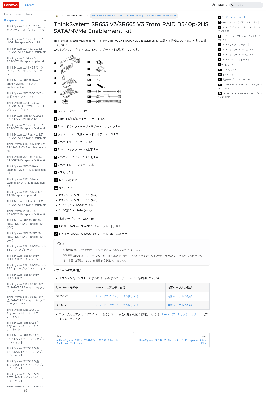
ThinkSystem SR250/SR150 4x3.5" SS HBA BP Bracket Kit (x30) (25, 224)
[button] (219, 5)
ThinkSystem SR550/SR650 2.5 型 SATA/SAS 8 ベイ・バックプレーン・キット (26, 300)
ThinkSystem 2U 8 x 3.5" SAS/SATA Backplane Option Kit (26, 213)
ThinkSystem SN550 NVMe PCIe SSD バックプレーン (27, 248)
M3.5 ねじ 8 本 (227, 69)
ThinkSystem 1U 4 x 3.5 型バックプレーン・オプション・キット (26, 71)
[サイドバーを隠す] (25, 390)
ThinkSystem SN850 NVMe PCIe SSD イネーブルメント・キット (27, 267)
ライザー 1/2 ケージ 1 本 (232, 17)
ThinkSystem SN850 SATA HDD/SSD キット (23, 276)
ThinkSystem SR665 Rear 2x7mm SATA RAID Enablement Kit (26, 182)
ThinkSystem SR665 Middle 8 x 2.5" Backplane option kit (26, 194)
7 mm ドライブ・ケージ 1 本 (234, 44)
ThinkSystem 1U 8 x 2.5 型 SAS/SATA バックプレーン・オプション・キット (26, 106)
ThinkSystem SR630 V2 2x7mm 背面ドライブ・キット (26, 95)
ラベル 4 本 (226, 74)
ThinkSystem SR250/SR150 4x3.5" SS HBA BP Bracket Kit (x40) (25, 237)
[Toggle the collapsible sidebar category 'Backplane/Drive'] (45, 20)
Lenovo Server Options (18, 14)
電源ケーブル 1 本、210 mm (234, 79)
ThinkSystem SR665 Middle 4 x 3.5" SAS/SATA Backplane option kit (27, 147)
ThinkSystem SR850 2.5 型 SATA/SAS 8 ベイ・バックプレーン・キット (25, 339)
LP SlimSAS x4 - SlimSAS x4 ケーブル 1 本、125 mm (240, 86)
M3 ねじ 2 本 (226, 64)
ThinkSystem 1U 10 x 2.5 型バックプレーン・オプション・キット (26, 30)
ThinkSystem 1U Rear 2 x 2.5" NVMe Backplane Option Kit (25, 41)
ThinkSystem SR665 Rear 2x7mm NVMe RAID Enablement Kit (26, 170)
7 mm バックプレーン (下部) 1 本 (236, 54)
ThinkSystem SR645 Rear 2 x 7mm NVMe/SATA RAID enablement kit (25, 84)
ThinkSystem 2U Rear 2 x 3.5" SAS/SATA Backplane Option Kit (26, 127)
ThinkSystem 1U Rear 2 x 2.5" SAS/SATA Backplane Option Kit (26, 50)
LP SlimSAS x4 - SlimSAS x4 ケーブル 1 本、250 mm (240, 95)
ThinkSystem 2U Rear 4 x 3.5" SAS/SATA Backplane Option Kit (26, 158)
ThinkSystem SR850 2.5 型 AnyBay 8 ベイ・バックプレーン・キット (25, 326)
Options (29, 5)
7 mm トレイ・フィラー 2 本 (234, 59)
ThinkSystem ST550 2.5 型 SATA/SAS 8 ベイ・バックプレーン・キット (25, 364)
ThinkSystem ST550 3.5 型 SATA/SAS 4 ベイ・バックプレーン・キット (25, 377)
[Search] (246, 5)
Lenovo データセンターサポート (182, 314)
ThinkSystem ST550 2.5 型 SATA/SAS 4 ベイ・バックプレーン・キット (25, 352)
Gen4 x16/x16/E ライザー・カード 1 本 (239, 22)
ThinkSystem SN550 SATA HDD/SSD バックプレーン (23, 257)
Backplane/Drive (14, 20)
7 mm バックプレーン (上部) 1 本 (236, 49)
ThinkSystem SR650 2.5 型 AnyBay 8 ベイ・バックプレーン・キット (25, 313)
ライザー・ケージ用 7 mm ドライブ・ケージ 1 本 (239, 38)
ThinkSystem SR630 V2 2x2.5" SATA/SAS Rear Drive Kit (25, 117)
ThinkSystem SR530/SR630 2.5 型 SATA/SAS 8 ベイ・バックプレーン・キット (26, 287)
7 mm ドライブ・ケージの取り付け (117, 296)
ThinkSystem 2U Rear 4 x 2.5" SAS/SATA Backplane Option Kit (26, 136)
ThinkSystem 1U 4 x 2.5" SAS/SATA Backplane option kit (26, 60)
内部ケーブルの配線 (180, 296)
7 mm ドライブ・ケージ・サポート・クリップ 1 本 (239, 29)
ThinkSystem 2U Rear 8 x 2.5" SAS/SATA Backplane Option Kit (26, 203)
